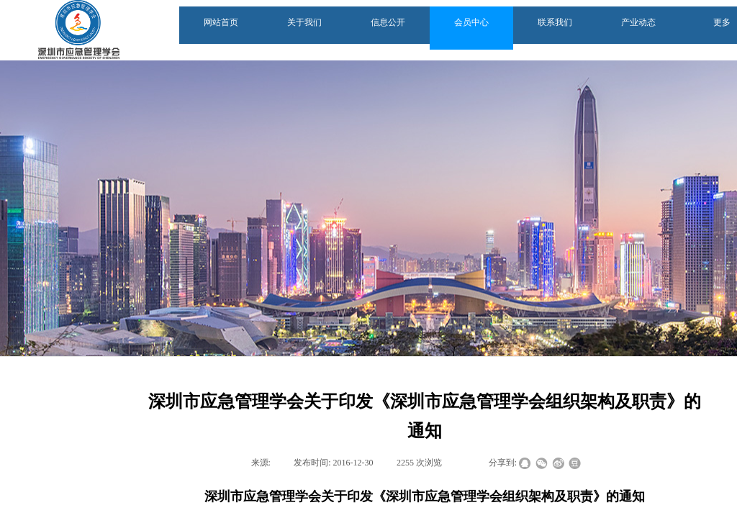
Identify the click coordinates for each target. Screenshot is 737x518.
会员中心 (471, 22)
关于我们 (304, 22)
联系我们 (555, 22)
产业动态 (638, 22)
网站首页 (221, 22)
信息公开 (388, 22)
